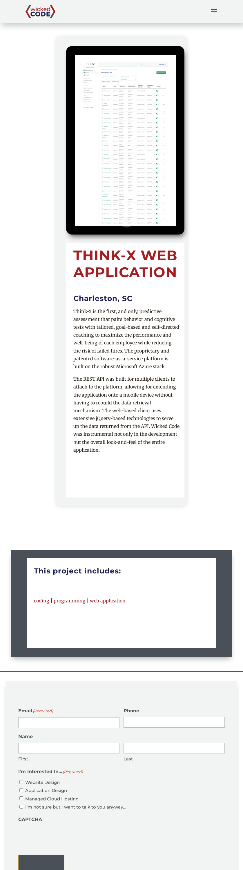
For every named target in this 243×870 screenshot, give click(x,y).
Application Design (46, 790)
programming (70, 601)
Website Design (42, 782)
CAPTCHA (30, 819)
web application (108, 601)
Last (128, 759)
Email (35, 711)
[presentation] (62, 837)
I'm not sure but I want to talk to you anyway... (75, 807)
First (23, 759)
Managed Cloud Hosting (52, 799)
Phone (131, 710)
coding (41, 601)
